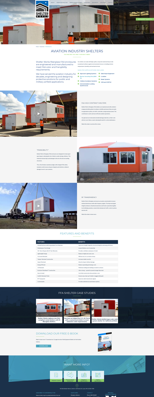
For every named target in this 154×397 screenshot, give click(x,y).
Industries (87, 2)
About (52, 2)
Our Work (102, 2)
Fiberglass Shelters (61, 2)
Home (37, 46)
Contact (110, 2)
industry (68, 74)
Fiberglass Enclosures (75, 2)
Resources (95, 2)
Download (43, 346)
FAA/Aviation (48, 46)
